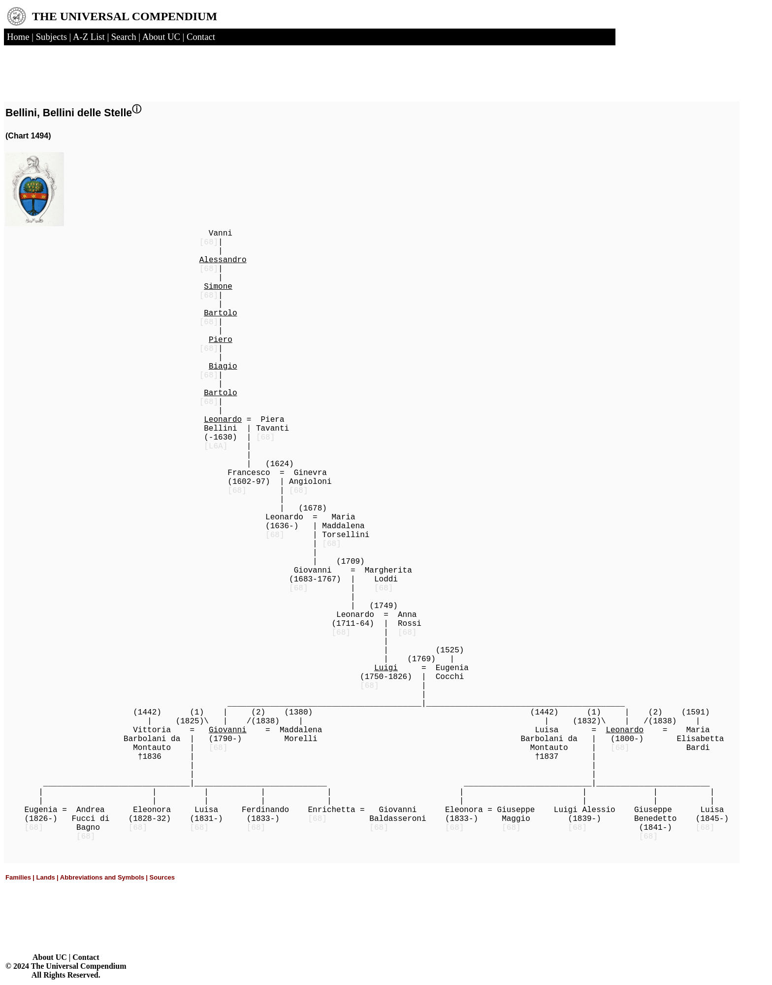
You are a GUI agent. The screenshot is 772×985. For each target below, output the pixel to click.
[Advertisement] (127, 70)
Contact (85, 957)
